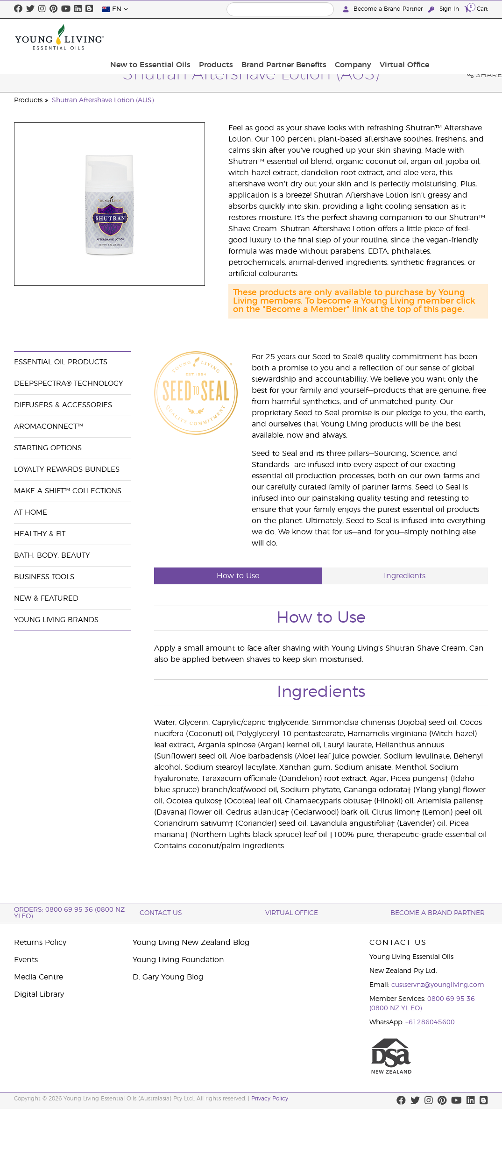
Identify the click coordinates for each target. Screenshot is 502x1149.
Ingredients (404, 576)
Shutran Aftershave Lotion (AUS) (103, 100)
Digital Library (39, 994)
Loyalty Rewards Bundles (67, 469)
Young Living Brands (56, 620)
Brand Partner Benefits (345, 37)
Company (412, 37)
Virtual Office (460, 37)
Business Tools (44, 577)
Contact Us (161, 913)
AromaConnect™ (48, 426)
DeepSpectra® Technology (68, 383)
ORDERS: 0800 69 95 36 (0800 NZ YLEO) (69, 913)
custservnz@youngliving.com (437, 985)
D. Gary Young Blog (168, 977)
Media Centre (38, 977)
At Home (30, 512)
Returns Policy (40, 942)
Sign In (444, 9)
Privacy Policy (269, 1098)
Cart (476, 9)
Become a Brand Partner (383, 9)
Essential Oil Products (60, 362)
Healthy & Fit (39, 534)
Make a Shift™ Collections (67, 491)
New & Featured (46, 598)
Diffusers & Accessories (63, 405)
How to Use (238, 576)
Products (280, 37)
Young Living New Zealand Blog (191, 942)
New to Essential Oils (217, 37)
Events (26, 960)
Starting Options (48, 448)
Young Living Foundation (178, 960)
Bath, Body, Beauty (52, 555)
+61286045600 (430, 1022)
